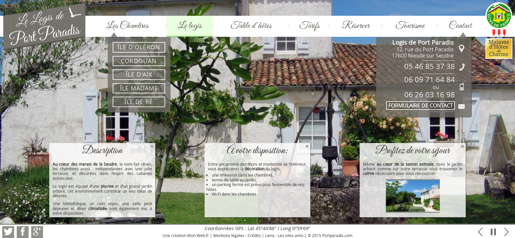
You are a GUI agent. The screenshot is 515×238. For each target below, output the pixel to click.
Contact (460, 26)
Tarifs (309, 26)
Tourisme (410, 26)
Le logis (190, 26)
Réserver (355, 26)
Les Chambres (127, 26)
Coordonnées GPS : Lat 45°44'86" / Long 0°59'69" (257, 228)
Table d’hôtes (251, 26)
